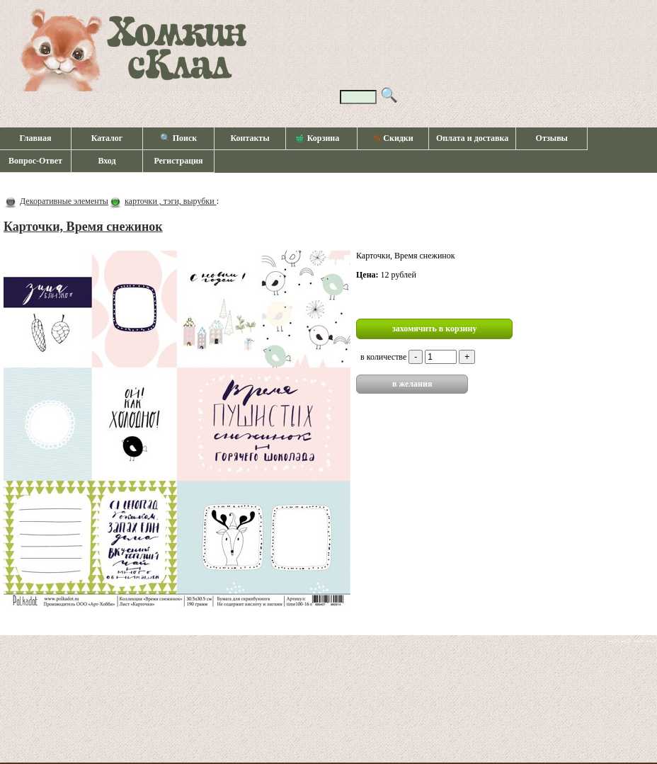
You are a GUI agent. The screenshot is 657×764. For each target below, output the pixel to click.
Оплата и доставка (472, 138)
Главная (36, 138)
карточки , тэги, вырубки (171, 201)
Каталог (107, 138)
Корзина (318, 138)
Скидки (392, 138)
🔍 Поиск (179, 138)
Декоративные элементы (64, 201)
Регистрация (178, 161)
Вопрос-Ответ (35, 161)
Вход (106, 161)
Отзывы (552, 138)
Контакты (249, 138)
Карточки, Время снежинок (83, 226)
